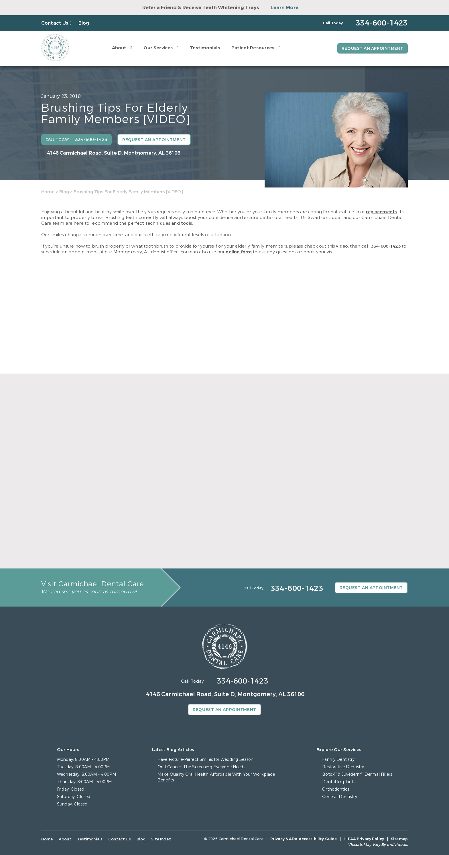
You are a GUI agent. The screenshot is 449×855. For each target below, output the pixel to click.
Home (48, 192)
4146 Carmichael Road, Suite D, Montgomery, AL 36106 (113, 153)
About (118, 48)
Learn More (284, 7)
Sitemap (399, 838)
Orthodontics (335, 789)
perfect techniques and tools (160, 223)
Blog (83, 23)
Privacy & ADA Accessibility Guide (303, 838)
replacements (381, 212)
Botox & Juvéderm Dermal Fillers (357, 774)
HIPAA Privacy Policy (364, 838)
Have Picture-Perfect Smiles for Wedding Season (205, 759)
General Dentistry (339, 796)
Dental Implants (338, 782)
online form (239, 252)
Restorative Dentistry (343, 767)
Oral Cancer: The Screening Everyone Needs (201, 767)
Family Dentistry (338, 759)
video (342, 246)
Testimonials (204, 48)
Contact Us (54, 23)
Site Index (158, 839)
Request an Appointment (371, 48)
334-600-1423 (386, 246)
